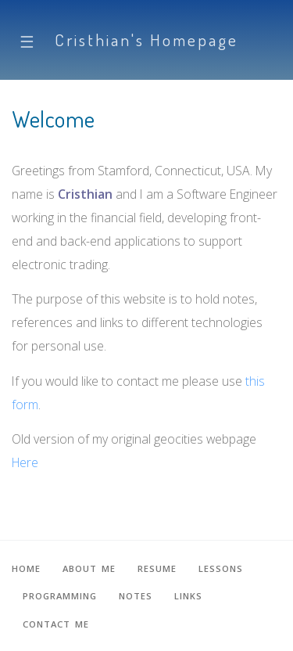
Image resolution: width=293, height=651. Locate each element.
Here (25, 462)
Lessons (220, 568)
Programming (60, 596)
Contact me (56, 624)
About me (89, 568)
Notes (135, 596)
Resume (157, 568)
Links (188, 596)
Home (26, 568)
